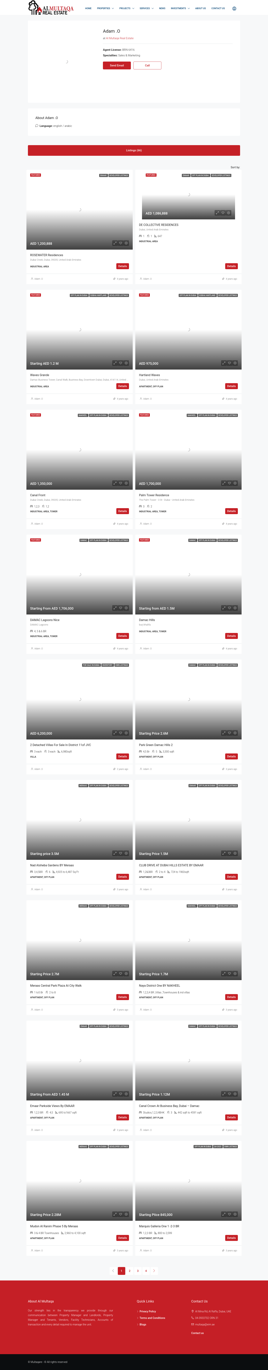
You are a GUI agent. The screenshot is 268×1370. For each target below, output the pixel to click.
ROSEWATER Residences (46, 255)
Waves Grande (39, 375)
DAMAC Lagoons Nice (44, 620)
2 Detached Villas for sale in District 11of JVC (60, 745)
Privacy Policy (148, 1311)
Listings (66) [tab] (134, 150)
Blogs (143, 1324)
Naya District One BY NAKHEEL (159, 985)
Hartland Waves (149, 375)
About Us (200, 8)
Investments (178, 8)
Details (122, 266)
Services (145, 8)
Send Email (117, 65)
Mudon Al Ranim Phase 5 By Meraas (54, 1226)
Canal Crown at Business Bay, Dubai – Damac (169, 1106)
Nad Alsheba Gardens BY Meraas (52, 865)
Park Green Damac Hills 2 (156, 745)
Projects (124, 8)
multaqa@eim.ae (205, 1324)
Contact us (197, 1333)
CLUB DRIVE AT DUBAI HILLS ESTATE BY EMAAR (171, 865)
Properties (103, 8)
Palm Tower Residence (154, 495)
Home (88, 8)
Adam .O (38, 279)
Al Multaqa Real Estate (120, 38)
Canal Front (37, 495)
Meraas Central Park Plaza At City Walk (56, 985)
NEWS (162, 8)
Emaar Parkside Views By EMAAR (52, 1106)
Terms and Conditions (152, 1317)
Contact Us (218, 8)
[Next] (154, 1271)
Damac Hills (147, 620)
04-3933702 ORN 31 (206, 1317)
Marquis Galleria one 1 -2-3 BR (159, 1226)
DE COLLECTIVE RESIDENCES (158, 225)
